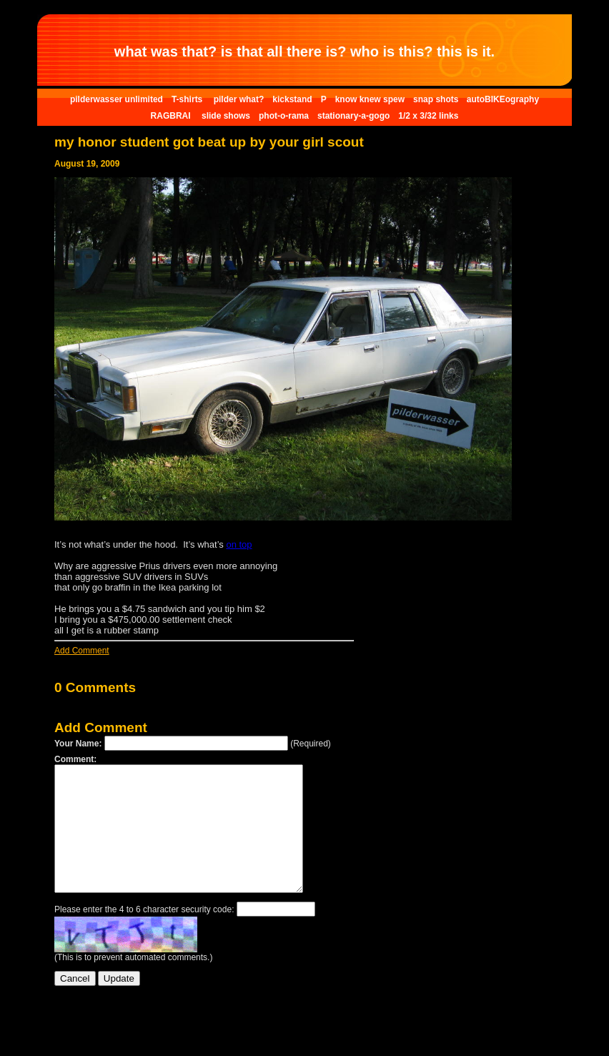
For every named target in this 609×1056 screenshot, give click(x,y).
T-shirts (188, 99)
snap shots (437, 99)
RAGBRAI (172, 116)
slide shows (226, 116)
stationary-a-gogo (353, 116)
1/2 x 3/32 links (428, 116)
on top (239, 544)
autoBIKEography (503, 99)
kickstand (292, 99)
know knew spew (370, 99)
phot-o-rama (284, 116)
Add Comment (81, 651)
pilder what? (239, 99)
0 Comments (95, 687)
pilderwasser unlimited (116, 99)
